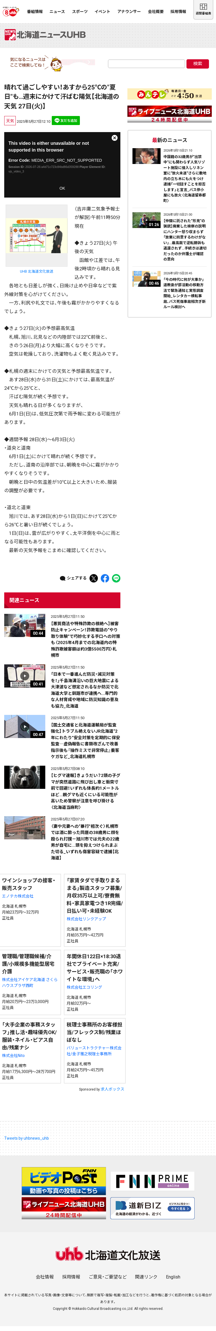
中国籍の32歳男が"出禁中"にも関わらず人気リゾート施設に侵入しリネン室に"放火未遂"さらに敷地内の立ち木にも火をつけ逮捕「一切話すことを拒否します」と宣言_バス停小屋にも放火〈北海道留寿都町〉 (184, 183)
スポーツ (80, 11)
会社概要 (156, 11)
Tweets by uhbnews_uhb (26, 1142)
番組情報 (35, 11)
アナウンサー (129, 11)
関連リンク (146, 1281)
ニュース (57, 11)
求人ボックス (112, 1093)
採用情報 (178, 11)
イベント (102, 11)
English (173, 1281)
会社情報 (45, 1281)
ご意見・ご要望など (108, 1281)
